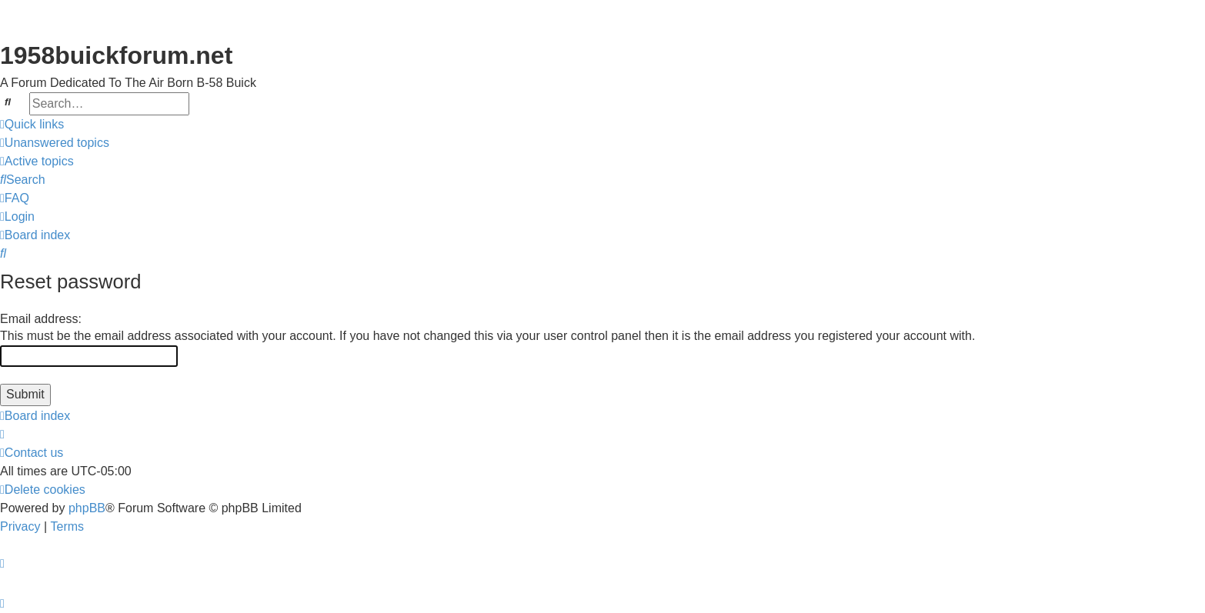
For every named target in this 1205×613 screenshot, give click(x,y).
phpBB (86, 508)
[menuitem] (54, 143)
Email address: (41, 318)
